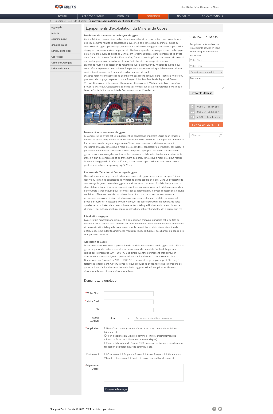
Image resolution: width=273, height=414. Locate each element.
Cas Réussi (57, 56)
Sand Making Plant (61, 50)
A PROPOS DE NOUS (92, 16)
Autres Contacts (94, 319)
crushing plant (59, 39)
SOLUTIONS (153, 16)
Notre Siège (193, 7)
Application (92, 328)
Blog (183, 7)
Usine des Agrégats (61, 62)
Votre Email (92, 301)
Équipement (92, 354)
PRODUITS (123, 16)
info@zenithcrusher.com (208, 117)
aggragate (56, 27)
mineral (55, 33)
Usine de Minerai (60, 68)
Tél (97, 309)
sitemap (112, 409)
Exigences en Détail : (92, 367)
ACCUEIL (62, 16)
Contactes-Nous (210, 7)
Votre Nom (92, 293)
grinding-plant (59, 44)
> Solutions (58, 20)
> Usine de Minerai (75, 20)
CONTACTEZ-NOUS (212, 16)
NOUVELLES (183, 16)
